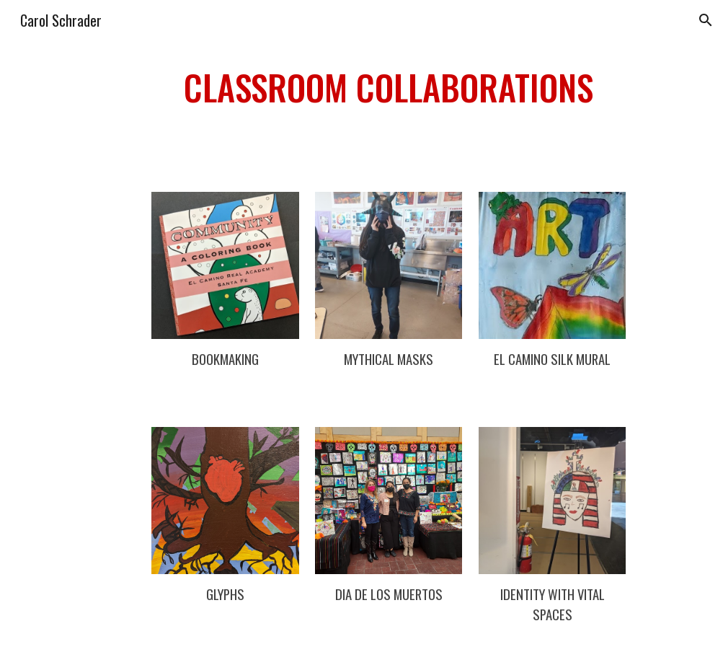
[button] (705, 20)
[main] (388, 87)
